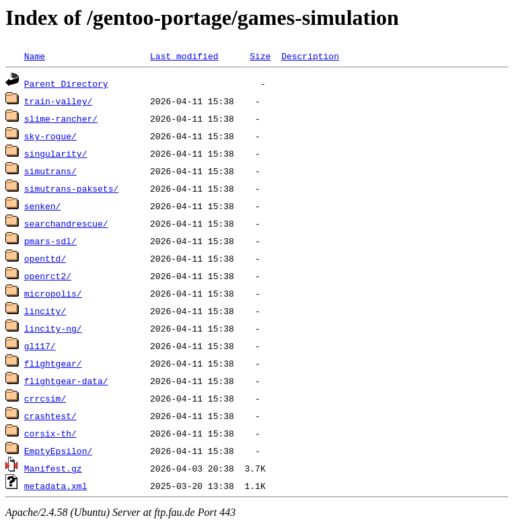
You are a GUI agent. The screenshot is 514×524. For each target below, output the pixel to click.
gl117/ (40, 346)
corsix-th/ (50, 433)
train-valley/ (58, 101)
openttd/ (45, 258)
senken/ (42, 206)
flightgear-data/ (66, 381)
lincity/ (45, 311)
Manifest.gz (53, 468)
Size (260, 56)
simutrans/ (50, 171)
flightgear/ (53, 363)
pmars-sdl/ (50, 241)
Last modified (184, 56)
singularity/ (55, 153)
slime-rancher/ (61, 118)
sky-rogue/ (50, 136)
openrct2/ (47, 276)
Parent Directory (66, 83)
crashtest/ (50, 416)
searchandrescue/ (66, 223)
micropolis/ (53, 293)
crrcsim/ (45, 398)
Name (34, 56)
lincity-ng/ (53, 328)
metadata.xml (55, 486)
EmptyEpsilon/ (58, 451)
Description (310, 56)
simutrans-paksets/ (71, 188)
